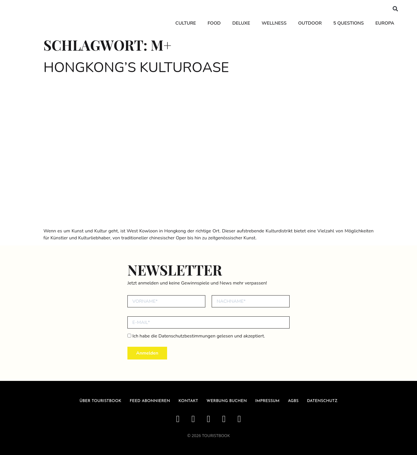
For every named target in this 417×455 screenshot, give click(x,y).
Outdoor (309, 23)
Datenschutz (322, 401)
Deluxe (241, 23)
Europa (384, 23)
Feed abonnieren (150, 401)
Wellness (273, 23)
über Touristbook (100, 401)
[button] (395, 9)
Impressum (267, 401)
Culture (185, 23)
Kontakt (188, 401)
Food (213, 23)
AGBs (293, 401)
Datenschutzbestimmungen (186, 336)
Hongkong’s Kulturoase (136, 67)
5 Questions (348, 23)
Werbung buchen (226, 401)
